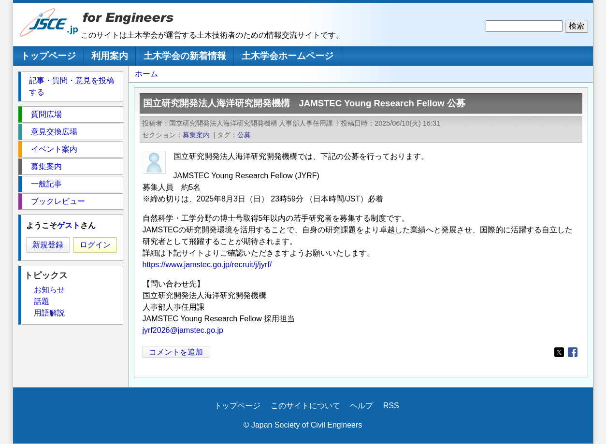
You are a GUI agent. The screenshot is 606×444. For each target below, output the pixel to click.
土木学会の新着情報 (185, 56)
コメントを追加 (176, 352)
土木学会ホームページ (287, 56)
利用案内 (109, 56)
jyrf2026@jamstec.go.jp (183, 330)
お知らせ (49, 290)
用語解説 (49, 313)
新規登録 (47, 245)
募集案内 (196, 135)
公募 (244, 135)
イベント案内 (54, 149)
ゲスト (68, 225)
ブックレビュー (58, 201)
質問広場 (46, 114)
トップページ (48, 56)
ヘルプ (361, 405)
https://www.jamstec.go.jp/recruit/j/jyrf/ (207, 264)
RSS (391, 405)
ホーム (146, 74)
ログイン (95, 245)
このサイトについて (305, 405)
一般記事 (46, 184)
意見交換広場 (54, 132)
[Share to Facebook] (572, 352)
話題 (41, 301)
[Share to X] (559, 352)
